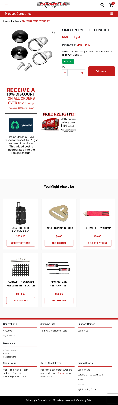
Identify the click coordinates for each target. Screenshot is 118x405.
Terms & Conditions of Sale (53, 331)
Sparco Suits (84, 370)
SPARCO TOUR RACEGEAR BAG (21, 230)
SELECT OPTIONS (20, 243)
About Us (7, 331)
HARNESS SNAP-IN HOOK (59, 228)
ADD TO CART (59, 243)
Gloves (81, 384)
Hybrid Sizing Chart (87, 389)
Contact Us (83, 331)
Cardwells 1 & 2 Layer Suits (90, 374)
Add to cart (101, 71)
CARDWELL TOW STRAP (97, 228)
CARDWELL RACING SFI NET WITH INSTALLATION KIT (21, 285)
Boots (81, 379)
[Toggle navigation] (6, 5)
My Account (9, 335)
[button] (54, 32)
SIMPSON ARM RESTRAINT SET (59, 284)
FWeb (89, 400)
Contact (61, 373)
